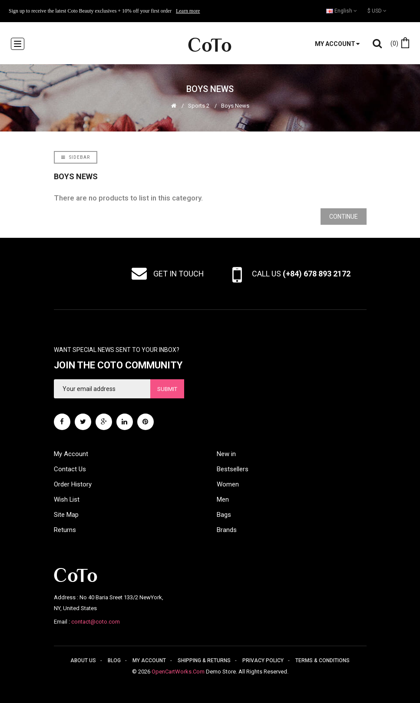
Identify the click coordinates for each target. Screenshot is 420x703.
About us (83, 660)
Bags (224, 515)
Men (223, 499)
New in (226, 454)
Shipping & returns (204, 660)
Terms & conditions (322, 660)
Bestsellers (232, 469)
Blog (114, 660)
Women (228, 484)
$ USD (377, 11)
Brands (227, 530)
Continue (343, 216)
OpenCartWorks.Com (178, 671)
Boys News (235, 105)
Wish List (66, 499)
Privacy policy (263, 660)
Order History (73, 484)
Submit (167, 389)
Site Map (66, 515)
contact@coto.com (95, 621)
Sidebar (75, 157)
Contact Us (70, 469)
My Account (71, 454)
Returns (65, 530)
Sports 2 (198, 105)
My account (149, 660)
